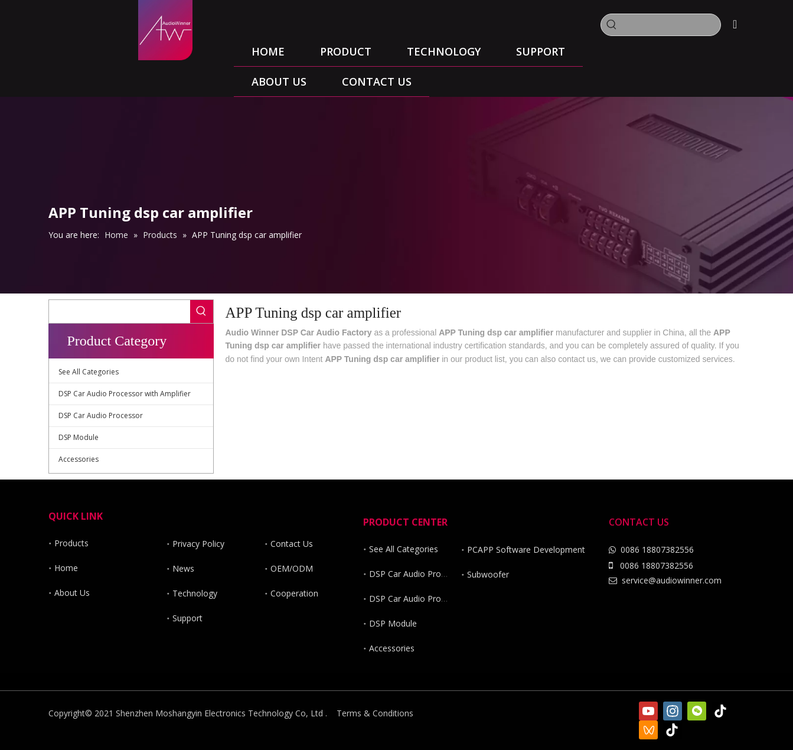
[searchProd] (671, 24)
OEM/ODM (291, 568)
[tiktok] (721, 711)
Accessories (78, 459)
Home (66, 567)
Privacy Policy (198, 543)
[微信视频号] (648, 729)
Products (71, 543)
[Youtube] (648, 711)
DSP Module (78, 437)
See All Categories (88, 372)
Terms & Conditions (375, 713)
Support (187, 618)
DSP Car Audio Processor (100, 415)
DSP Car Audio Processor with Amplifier (124, 394)
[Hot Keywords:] (611, 24)
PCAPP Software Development (526, 549)
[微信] (696, 711)
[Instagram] (672, 711)
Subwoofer (488, 574)
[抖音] (672, 729)
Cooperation (294, 593)
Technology (194, 593)
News (183, 568)
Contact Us (291, 543)
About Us (72, 592)
